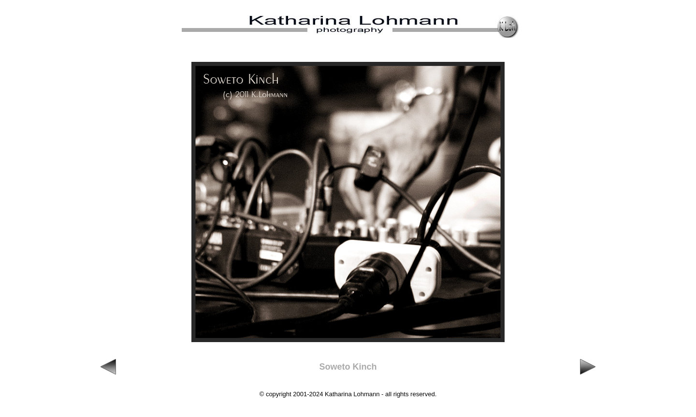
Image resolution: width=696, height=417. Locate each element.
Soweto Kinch (348, 367)
